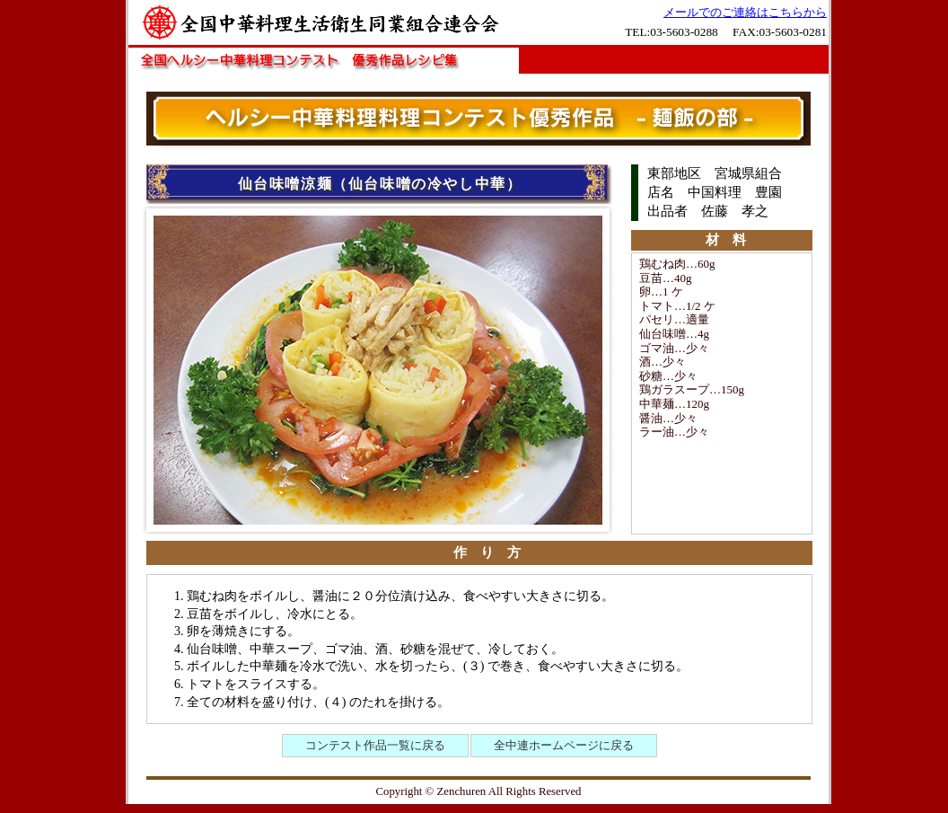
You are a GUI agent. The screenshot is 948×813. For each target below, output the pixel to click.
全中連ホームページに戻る (564, 745)
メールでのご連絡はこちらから (745, 12)
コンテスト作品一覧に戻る (375, 745)
